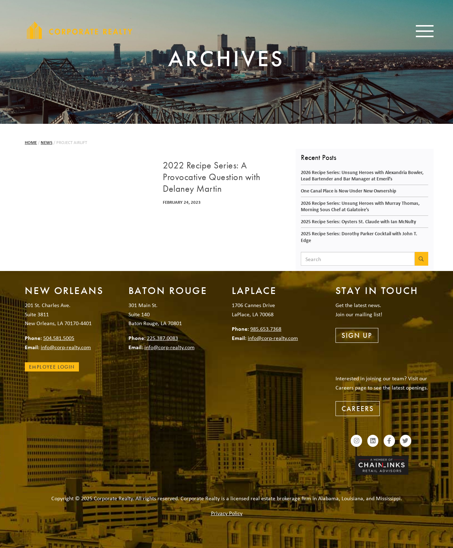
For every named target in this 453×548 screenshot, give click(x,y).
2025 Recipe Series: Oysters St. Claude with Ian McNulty (358, 221)
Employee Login (52, 367)
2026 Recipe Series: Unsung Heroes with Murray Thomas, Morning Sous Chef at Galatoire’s (360, 206)
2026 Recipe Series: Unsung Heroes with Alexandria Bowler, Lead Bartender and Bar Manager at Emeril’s (362, 175)
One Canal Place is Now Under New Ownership (348, 190)
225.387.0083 (162, 338)
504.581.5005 (58, 338)
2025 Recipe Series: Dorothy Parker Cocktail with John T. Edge (359, 236)
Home (31, 142)
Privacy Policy (226, 513)
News (46, 142)
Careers (358, 408)
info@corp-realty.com (66, 347)
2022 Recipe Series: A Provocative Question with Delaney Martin (211, 177)
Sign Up (357, 335)
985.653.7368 (265, 329)
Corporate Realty (80, 30)
